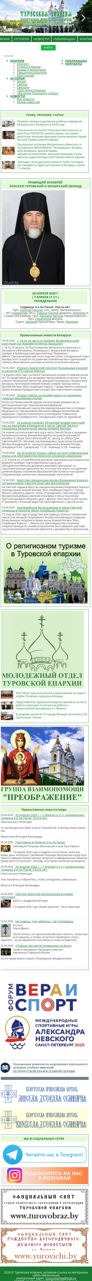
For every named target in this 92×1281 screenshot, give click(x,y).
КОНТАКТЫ (73, 64)
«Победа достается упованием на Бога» (43, 946)
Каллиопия (20, 313)
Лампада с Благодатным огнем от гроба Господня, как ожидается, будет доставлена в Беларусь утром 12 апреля (51, 165)
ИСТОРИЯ (21, 39)
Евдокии (72, 322)
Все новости (25, 99)
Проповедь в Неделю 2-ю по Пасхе (40, 842)
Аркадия (31, 322)
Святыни (23, 87)
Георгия (26, 310)
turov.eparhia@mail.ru (60, 1278)
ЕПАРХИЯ (17, 61)
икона (37, 310)
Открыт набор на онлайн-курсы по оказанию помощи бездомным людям (41, 396)
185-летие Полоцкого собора (37, 93)
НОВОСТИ (41, 39)
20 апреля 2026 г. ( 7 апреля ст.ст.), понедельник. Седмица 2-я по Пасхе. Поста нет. (42, 816)
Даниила (46, 316)
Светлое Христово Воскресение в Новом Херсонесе (36, 895)
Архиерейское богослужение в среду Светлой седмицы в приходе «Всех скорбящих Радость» (42, 508)
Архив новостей (28, 102)
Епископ (23, 64)
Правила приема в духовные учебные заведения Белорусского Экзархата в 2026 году (49, 122)
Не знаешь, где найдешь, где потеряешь (44, 921)
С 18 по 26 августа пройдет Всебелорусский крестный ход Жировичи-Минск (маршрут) (40, 342)
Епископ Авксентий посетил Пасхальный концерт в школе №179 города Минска (45, 369)
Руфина (42, 313)
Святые (22, 84)
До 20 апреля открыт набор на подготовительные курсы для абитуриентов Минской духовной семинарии (45, 454)
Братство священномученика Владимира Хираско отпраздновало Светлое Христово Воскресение (45, 481)
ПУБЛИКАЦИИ (64, 39)
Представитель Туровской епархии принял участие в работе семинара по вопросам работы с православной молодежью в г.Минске (51, 705)
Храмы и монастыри (31, 70)
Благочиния (25, 76)
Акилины (79, 313)
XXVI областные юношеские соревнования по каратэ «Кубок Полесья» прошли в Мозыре (51, 694)
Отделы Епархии (29, 67)
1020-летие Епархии (31, 90)
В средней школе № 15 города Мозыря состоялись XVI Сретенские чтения (51, 715)
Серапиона (43, 319)
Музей (21, 81)
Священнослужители (32, 73)
